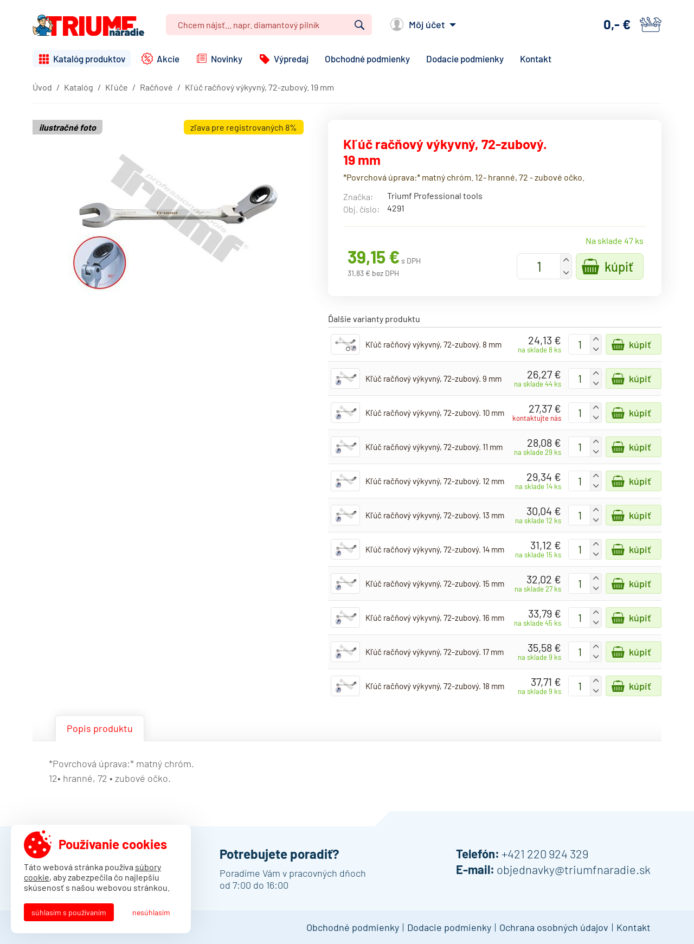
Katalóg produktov (89, 58)
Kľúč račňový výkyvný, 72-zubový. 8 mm (433, 344)
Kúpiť (619, 266)
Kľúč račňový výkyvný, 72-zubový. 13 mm (434, 515)
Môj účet (427, 24)
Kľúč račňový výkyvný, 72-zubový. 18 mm (434, 686)
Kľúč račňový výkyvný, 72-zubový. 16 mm (434, 617)
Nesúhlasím (151, 912)
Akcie (168, 58)
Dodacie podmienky (465, 58)
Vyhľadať (359, 25)
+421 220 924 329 (545, 853)
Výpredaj (291, 58)
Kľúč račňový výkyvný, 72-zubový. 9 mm (433, 378)
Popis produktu (100, 728)
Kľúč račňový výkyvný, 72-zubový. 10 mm (434, 413)
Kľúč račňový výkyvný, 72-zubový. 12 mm (434, 481)
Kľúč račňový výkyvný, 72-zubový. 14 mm (434, 549)
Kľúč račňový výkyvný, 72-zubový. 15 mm (434, 583)
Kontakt (535, 58)
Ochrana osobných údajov (553, 927)
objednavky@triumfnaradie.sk (574, 869)
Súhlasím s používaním (68, 912)
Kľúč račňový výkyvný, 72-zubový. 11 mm (434, 447)
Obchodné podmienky (367, 58)
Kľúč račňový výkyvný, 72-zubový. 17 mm (434, 652)
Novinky (226, 58)
